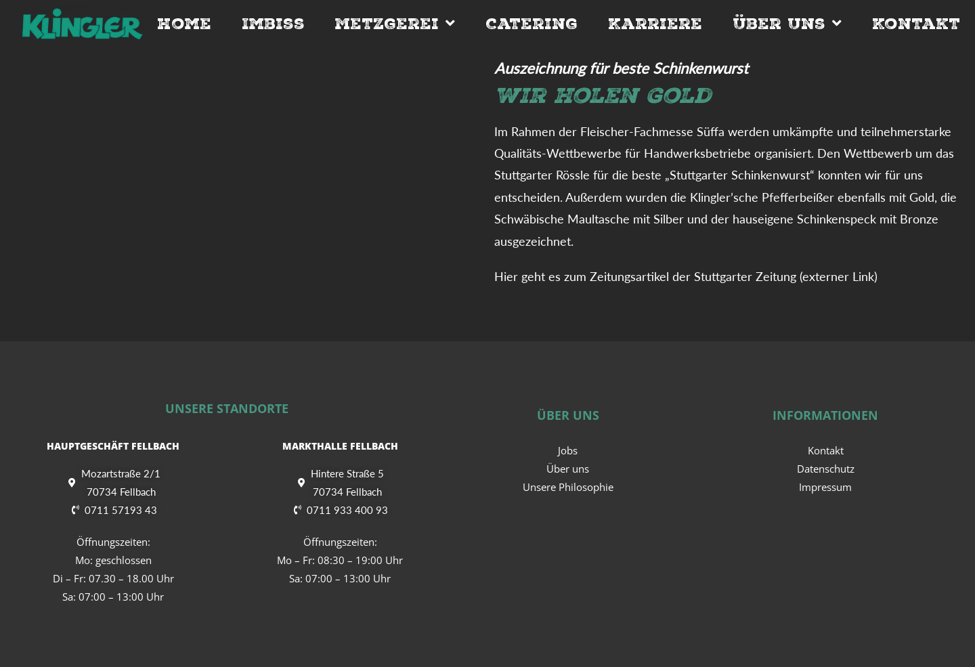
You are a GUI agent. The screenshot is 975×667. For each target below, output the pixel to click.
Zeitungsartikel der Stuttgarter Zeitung (693, 276)
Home (184, 24)
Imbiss (273, 24)
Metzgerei (395, 23)
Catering (531, 24)
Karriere (655, 24)
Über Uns (787, 23)
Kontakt (916, 24)
